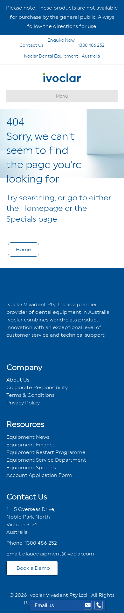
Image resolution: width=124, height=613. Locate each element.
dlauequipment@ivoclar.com (58, 554)
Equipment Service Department (46, 460)
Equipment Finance (31, 445)
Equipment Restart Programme (46, 452)
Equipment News (27, 437)
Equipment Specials (31, 468)
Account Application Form (39, 475)
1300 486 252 (83, 45)
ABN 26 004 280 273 (75, 603)
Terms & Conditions (30, 395)
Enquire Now (45, 40)
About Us (17, 380)
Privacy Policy (23, 403)
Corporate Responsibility (37, 387)
